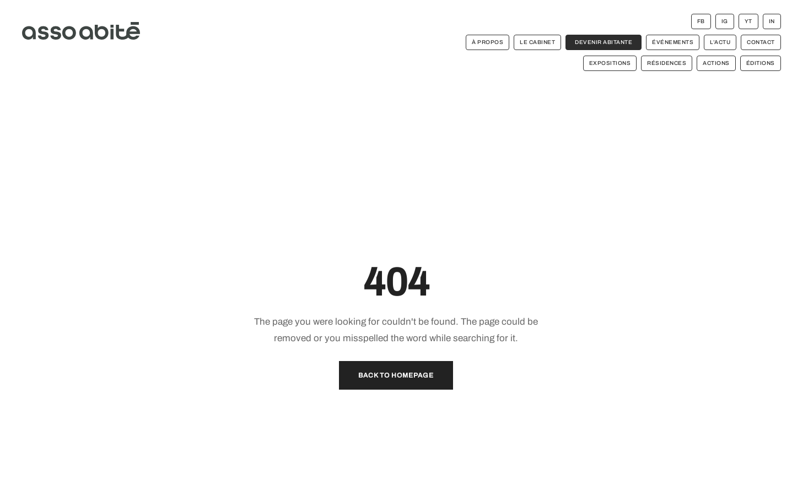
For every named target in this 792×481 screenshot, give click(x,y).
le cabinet (537, 42)
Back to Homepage (396, 375)
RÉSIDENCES (666, 63)
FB (701, 21)
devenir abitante (603, 42)
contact (761, 42)
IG (724, 21)
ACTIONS (716, 63)
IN (772, 21)
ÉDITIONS (760, 63)
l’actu (720, 42)
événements (672, 42)
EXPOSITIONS (610, 63)
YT (748, 21)
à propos (487, 42)
